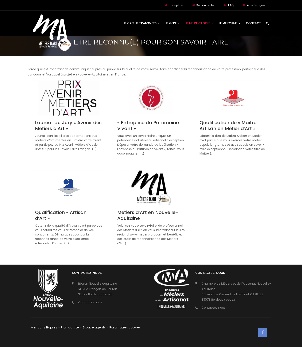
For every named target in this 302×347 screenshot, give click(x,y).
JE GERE (172, 23)
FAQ (231, 5)
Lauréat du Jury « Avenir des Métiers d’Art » (68, 125)
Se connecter (205, 5)
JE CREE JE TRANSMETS (141, 23)
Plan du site (70, 327)
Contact (253, 23)
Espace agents (95, 327)
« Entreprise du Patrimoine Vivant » (148, 125)
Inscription (176, 5)
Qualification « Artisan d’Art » (61, 215)
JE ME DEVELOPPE (199, 23)
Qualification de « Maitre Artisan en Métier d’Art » (228, 125)
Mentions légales (44, 327)
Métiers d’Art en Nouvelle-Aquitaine (147, 215)
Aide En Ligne (256, 5)
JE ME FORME (229, 23)
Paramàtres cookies (125, 327)
